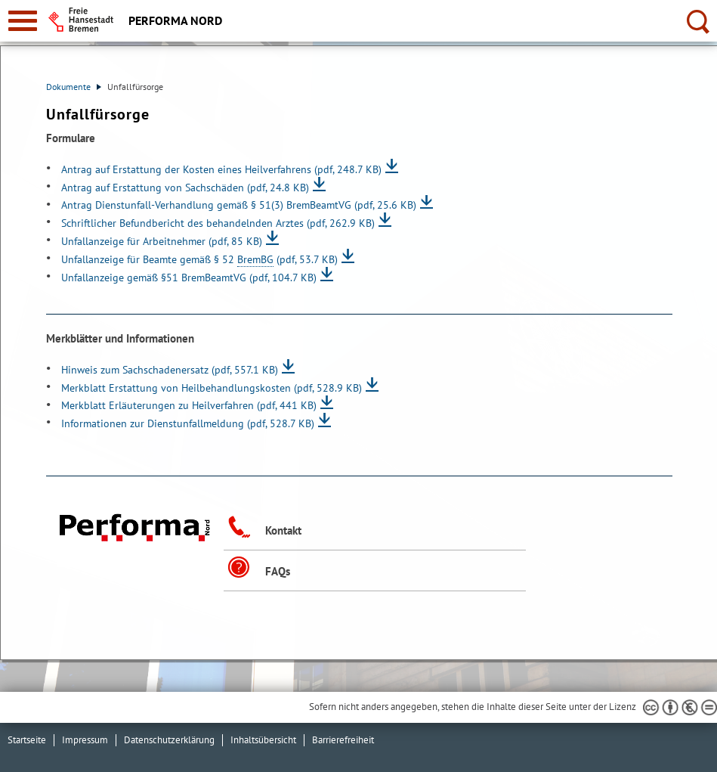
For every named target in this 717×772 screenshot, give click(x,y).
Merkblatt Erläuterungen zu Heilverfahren (189, 405)
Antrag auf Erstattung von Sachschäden (185, 187)
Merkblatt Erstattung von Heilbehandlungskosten (211, 387)
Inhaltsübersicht (263, 739)
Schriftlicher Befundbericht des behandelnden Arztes (218, 222)
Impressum (85, 739)
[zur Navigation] (22, 21)
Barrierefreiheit (343, 739)
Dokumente (73, 86)
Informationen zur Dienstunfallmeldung (187, 423)
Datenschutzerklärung (169, 739)
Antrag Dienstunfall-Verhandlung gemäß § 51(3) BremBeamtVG (238, 204)
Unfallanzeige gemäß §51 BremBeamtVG (189, 277)
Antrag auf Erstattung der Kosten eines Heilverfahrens (221, 169)
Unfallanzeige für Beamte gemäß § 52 (199, 259)
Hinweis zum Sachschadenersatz (169, 369)
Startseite (27, 739)
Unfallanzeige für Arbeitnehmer (161, 241)
